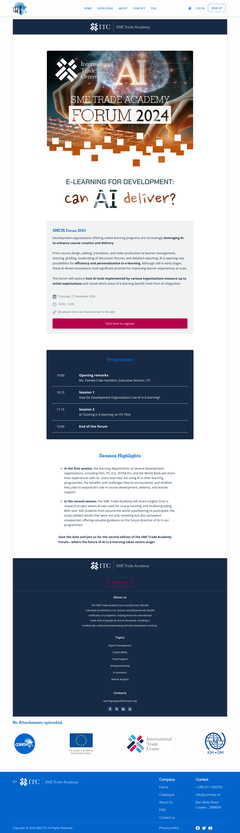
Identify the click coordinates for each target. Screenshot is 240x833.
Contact (139, 8)
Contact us (120, 582)
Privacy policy (169, 828)
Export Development (120, 645)
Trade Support (120, 659)
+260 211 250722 (209, 787)
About (123, 8)
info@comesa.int (208, 794)
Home (88, 8)
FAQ (153, 8)
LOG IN (200, 8)
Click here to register (120, 324)
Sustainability (120, 652)
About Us (166, 802)
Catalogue (105, 8)
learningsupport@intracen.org (120, 701)
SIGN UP (216, 8)
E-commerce (120, 672)
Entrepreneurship (120, 665)
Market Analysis (120, 679)
